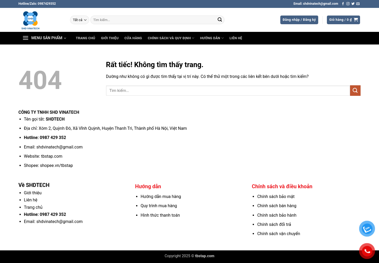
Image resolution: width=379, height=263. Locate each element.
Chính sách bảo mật (276, 196)
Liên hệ (236, 38)
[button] (299, 20)
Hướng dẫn (212, 38)
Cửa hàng (133, 38)
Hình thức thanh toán (160, 215)
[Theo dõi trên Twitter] (353, 4)
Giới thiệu (110, 38)
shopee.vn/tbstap (56, 165)
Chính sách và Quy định (171, 38)
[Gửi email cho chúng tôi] (358, 4)
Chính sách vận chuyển (278, 233)
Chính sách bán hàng (276, 205)
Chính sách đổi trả (274, 224)
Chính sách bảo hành (276, 215)
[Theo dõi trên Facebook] (343, 4)
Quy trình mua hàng (159, 205)
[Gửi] (219, 20)
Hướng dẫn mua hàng (161, 196)
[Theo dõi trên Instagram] (348, 4)
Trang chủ (85, 38)
